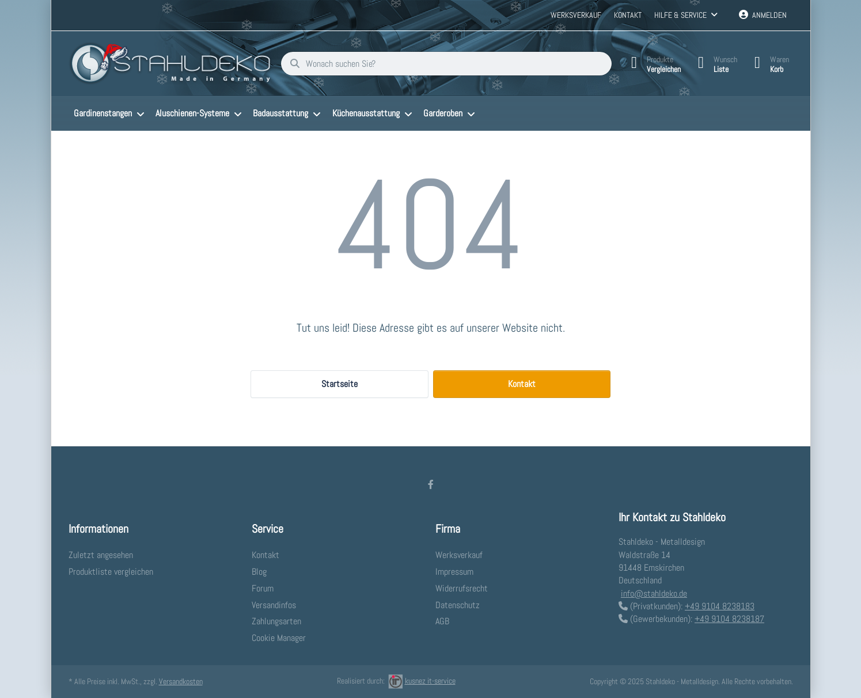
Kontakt (628, 15)
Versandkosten (181, 681)
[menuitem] (109, 113)
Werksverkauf (576, 15)
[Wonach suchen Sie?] (446, 64)
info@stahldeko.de (654, 593)
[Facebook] (430, 484)
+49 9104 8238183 (719, 606)
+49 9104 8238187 (729, 619)
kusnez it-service (422, 681)
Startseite (339, 384)
